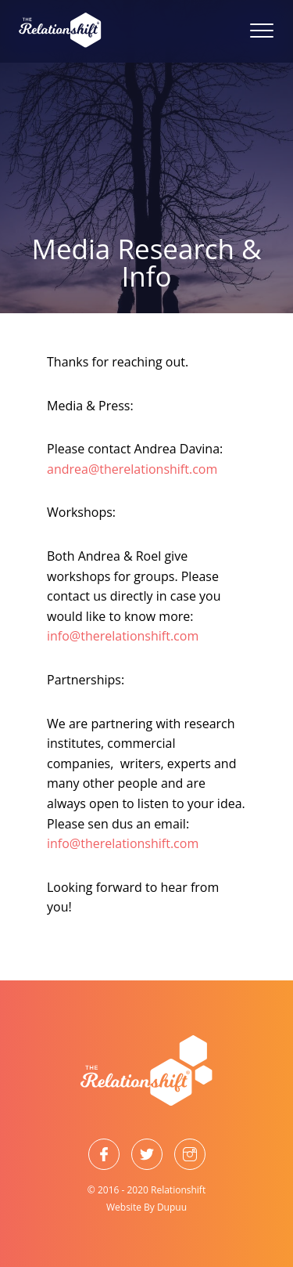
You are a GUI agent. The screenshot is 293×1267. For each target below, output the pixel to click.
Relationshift (178, 1190)
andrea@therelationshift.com (132, 469)
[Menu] (254, 31)
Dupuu (172, 1207)
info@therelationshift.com (122, 635)
